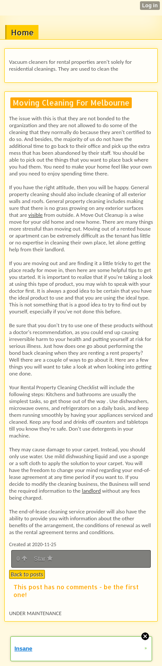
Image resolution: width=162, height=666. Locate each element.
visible (36, 215)
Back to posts (27, 574)
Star (43, 558)
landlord (91, 491)
